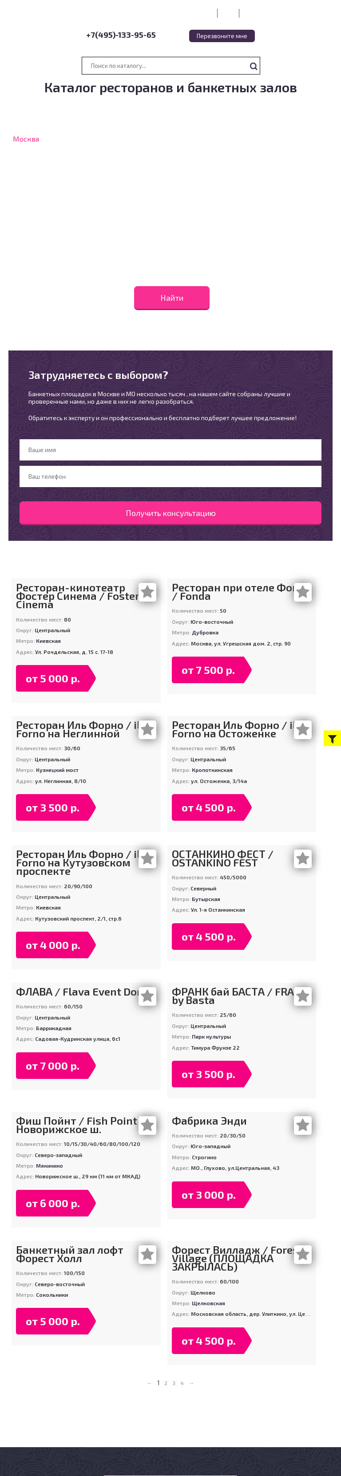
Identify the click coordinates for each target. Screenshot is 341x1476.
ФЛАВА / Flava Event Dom (81, 991)
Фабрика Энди (209, 1120)
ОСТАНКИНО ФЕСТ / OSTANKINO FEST (223, 858)
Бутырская (206, 899)
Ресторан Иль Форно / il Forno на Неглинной (78, 728)
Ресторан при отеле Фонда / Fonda (242, 591)
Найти (171, 298)
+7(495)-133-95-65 (121, 34)
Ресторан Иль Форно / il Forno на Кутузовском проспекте (78, 862)
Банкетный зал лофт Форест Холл (69, 1253)
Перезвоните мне (222, 35)
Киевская (48, 641)
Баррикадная (53, 1028)
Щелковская (208, 1303)
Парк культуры (211, 1036)
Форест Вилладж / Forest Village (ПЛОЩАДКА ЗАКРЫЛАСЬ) (237, 1258)
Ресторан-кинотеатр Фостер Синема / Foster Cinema (77, 596)
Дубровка (205, 632)
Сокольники (52, 1294)
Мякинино (49, 1165)
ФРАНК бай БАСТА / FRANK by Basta (240, 995)
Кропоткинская (212, 770)
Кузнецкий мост (57, 770)
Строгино (204, 1157)
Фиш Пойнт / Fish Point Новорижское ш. (76, 1124)
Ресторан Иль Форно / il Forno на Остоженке (234, 728)
